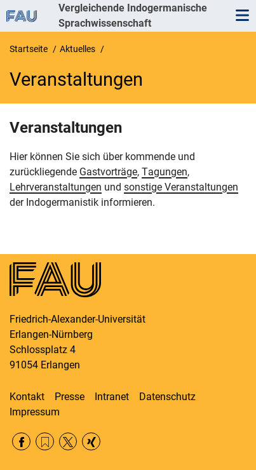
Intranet (112, 397)
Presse (69, 397)
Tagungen (164, 172)
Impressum (35, 412)
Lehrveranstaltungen (56, 187)
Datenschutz (167, 397)
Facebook (21, 442)
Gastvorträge (108, 172)
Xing (91, 442)
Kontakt (27, 397)
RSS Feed (45, 442)
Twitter (68, 442)
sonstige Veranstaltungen (181, 187)
